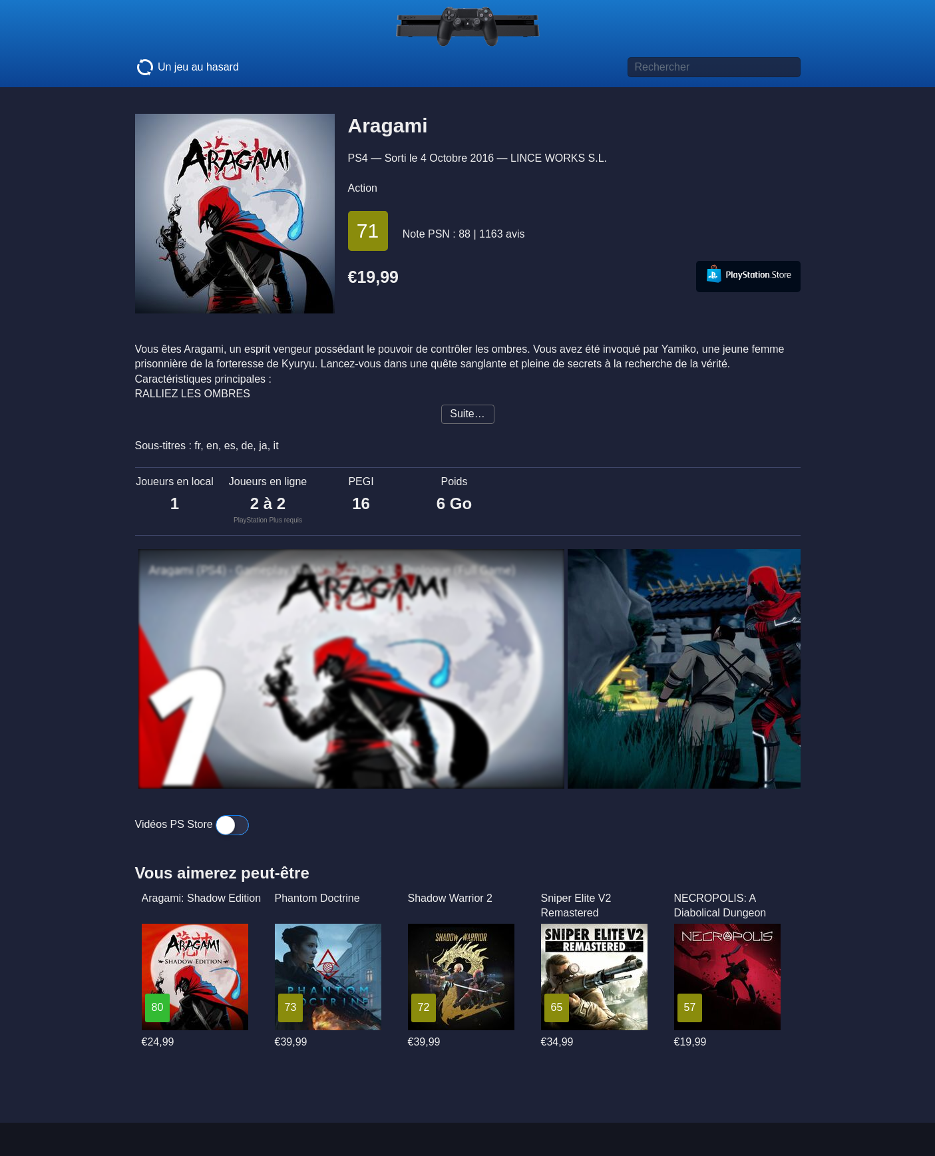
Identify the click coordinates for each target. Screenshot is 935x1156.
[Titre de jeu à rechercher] (714, 67)
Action (362, 188)
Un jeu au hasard (187, 67)
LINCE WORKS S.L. (558, 158)
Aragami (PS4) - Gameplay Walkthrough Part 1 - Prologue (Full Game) (332, 570)
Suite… (467, 413)
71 (368, 231)
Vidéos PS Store (192, 824)
